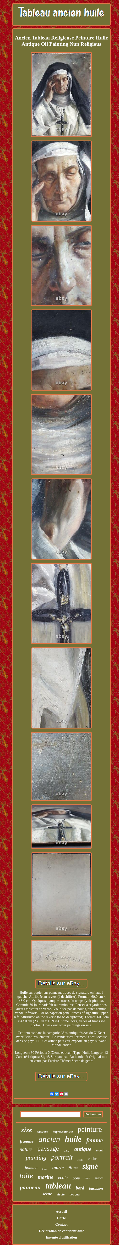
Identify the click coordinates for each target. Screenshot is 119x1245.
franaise (27, 1141)
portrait (62, 1157)
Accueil (61, 1211)
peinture (90, 1129)
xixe (26, 1129)
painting (36, 1157)
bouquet (75, 1194)
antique (83, 1149)
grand (99, 1150)
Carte (61, 1218)
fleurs (73, 1168)
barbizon (96, 1188)
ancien (49, 1139)
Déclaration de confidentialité (61, 1231)
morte (58, 1167)
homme (31, 1167)
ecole (63, 1177)
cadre (92, 1158)
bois (76, 1178)
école (80, 1159)
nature (26, 1149)
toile (26, 1175)
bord (80, 1187)
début (66, 1151)
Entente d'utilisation (61, 1237)
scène (47, 1194)
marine (45, 1177)
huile (73, 1139)
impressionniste (63, 1131)
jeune (45, 1169)
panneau (30, 1187)
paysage (48, 1148)
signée (99, 1178)
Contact (61, 1224)
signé (90, 1166)
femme (94, 1140)
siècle (61, 1194)
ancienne (42, 1131)
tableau (58, 1185)
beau (87, 1178)
